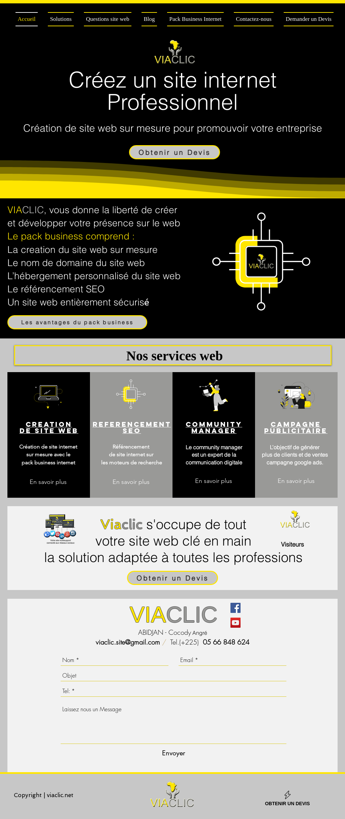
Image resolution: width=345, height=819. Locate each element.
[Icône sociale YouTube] (235, 623)
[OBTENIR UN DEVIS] (287, 798)
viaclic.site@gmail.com (128, 642)
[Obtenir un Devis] (174, 152)
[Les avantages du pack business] (77, 322)
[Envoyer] (173, 753)
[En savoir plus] (48, 482)
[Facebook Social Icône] (235, 608)
